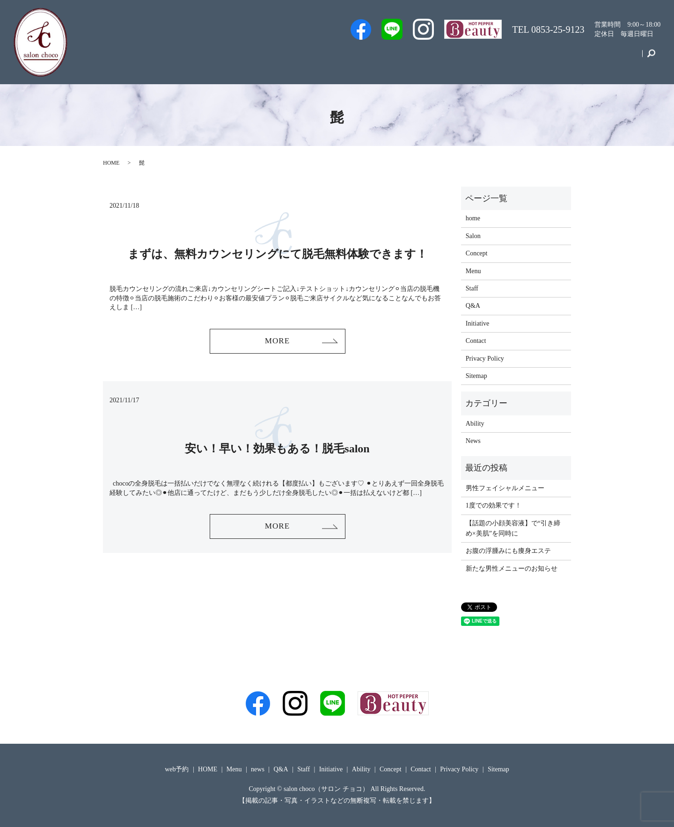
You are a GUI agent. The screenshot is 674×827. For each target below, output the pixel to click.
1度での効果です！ (493, 505)
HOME (111, 163)
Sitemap (476, 375)
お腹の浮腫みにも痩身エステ (508, 550)
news (257, 769)
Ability (475, 423)
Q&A (471, 57)
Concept (583, 57)
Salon (438, 57)
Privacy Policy (485, 358)
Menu (504, 57)
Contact (623, 57)
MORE (277, 341)
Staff (406, 57)
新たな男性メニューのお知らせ (511, 568)
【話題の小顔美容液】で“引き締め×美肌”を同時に (513, 528)
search (651, 58)
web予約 (369, 57)
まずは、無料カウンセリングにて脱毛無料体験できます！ (277, 254)
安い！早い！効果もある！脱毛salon (277, 449)
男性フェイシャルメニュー (505, 488)
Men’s (330, 57)
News (473, 440)
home (473, 218)
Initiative (542, 57)
